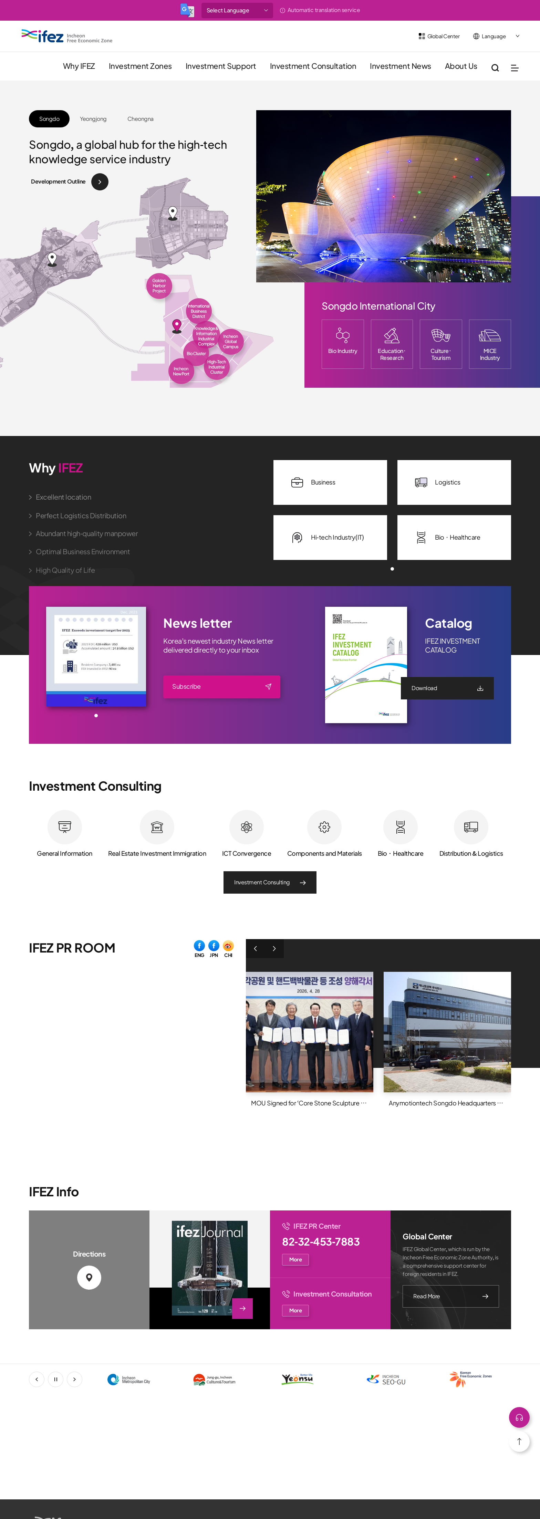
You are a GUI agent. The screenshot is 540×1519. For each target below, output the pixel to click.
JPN (214, 955)
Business (312, 482)
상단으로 (519, 1417)
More (295, 1259)
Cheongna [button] (140, 118)
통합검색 (495, 68)
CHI (228, 955)
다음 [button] (274, 948)
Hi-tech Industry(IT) (327, 537)
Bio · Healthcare (447, 537)
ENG (199, 955)
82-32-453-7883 (321, 1241)
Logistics (437, 482)
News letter (197, 623)
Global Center (443, 36)
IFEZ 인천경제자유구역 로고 (67, 35)
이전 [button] (255, 948)
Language (494, 36)
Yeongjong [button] (93, 118)
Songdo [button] (49, 118)
